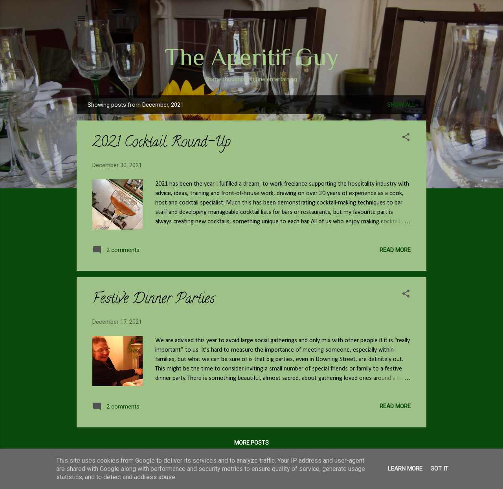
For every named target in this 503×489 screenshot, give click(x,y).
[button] (406, 138)
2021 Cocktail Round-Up (161, 143)
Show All (401, 104)
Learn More (405, 468)
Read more (395, 250)
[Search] (421, 21)
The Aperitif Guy (251, 57)
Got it (439, 468)
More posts (251, 443)
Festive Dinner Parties (153, 300)
